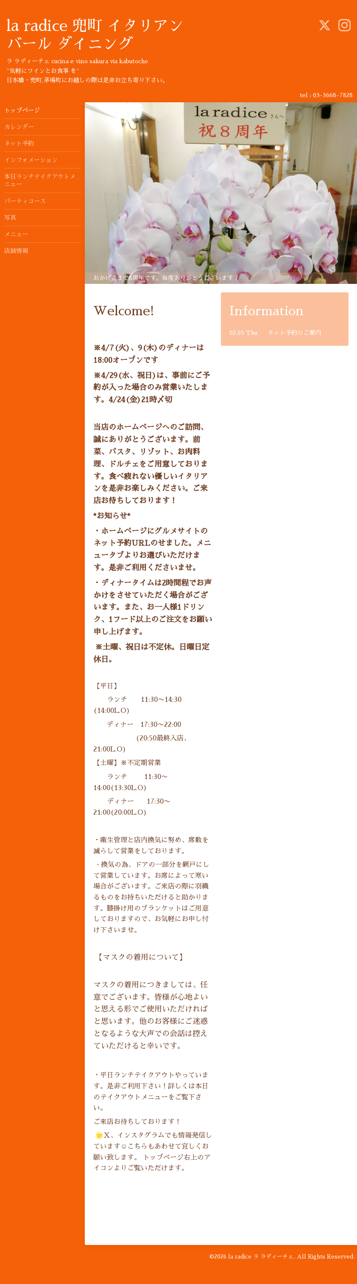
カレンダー (19, 127)
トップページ (22, 110)
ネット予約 (19, 143)
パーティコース (25, 201)
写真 (10, 218)
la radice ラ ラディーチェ (260, 1256)
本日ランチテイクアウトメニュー (39, 180)
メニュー (16, 234)
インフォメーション (31, 160)
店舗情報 (16, 251)
